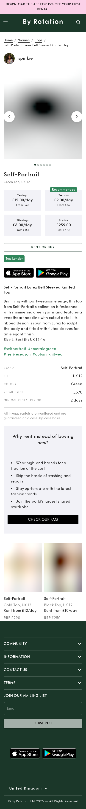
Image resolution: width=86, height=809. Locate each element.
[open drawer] (5, 22)
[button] (43, 643)
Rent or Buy (43, 247)
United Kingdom (25, 788)
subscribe (43, 723)
